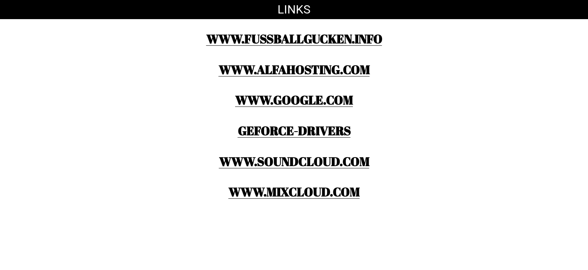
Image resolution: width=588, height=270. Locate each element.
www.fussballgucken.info (294, 39)
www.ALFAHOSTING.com (294, 70)
